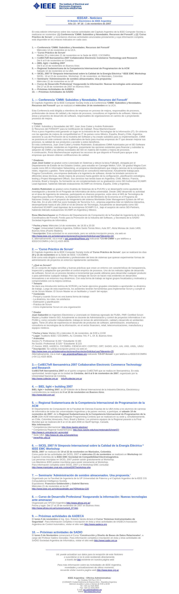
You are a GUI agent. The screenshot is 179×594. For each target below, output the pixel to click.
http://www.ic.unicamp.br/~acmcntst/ (50, 432)
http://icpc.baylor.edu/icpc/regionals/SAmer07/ (96, 429)
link (79, 559)
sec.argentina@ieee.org (77, 238)
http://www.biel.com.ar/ (43, 394)
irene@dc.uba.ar (41, 437)
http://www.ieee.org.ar (108, 570)
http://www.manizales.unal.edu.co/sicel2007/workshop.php (61, 467)
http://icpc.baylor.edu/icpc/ (75, 427)
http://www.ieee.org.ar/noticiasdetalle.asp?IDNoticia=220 (60, 488)
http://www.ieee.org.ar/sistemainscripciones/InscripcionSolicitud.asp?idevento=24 (73, 236)
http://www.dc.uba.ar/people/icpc (61, 435)
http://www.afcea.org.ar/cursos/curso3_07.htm (55, 508)
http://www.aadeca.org (95, 524)
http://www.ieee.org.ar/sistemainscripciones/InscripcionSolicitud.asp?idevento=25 (73, 351)
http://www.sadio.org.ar (105, 540)
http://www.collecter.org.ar (45, 378)
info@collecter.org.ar (71, 378)
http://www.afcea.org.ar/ (78, 503)
